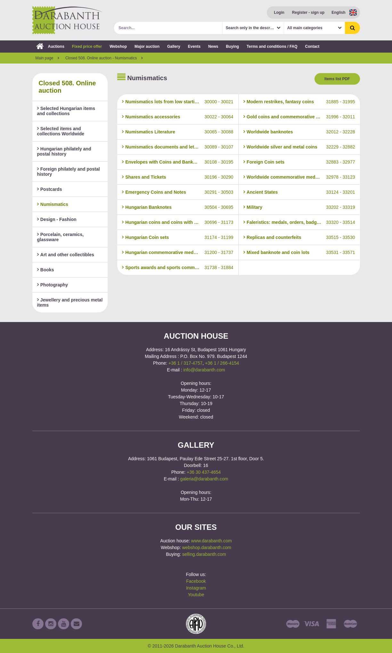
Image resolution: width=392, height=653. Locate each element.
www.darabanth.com (211, 540)
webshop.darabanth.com (206, 547)
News (213, 46)
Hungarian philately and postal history (64, 151)
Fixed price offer (87, 46)
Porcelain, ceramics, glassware (60, 237)
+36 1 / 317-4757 (185, 363)
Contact (312, 46)
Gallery (173, 46)
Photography (52, 284)
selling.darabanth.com (204, 554)
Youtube (196, 594)
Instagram (196, 587)
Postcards (49, 189)
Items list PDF (337, 79)
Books (45, 269)
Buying (232, 46)
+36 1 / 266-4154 (222, 363)
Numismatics (52, 204)
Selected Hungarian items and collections (66, 111)
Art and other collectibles (65, 254)
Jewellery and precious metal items (70, 302)
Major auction (147, 46)
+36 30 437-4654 (204, 472)
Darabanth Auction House (67, 20)
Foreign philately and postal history (68, 171)
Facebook (196, 581)
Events (194, 46)
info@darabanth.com (204, 369)
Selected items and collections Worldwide (61, 131)
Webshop (118, 46)
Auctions (50, 46)
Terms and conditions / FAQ (272, 46)
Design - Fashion (57, 219)
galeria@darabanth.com (204, 478)
